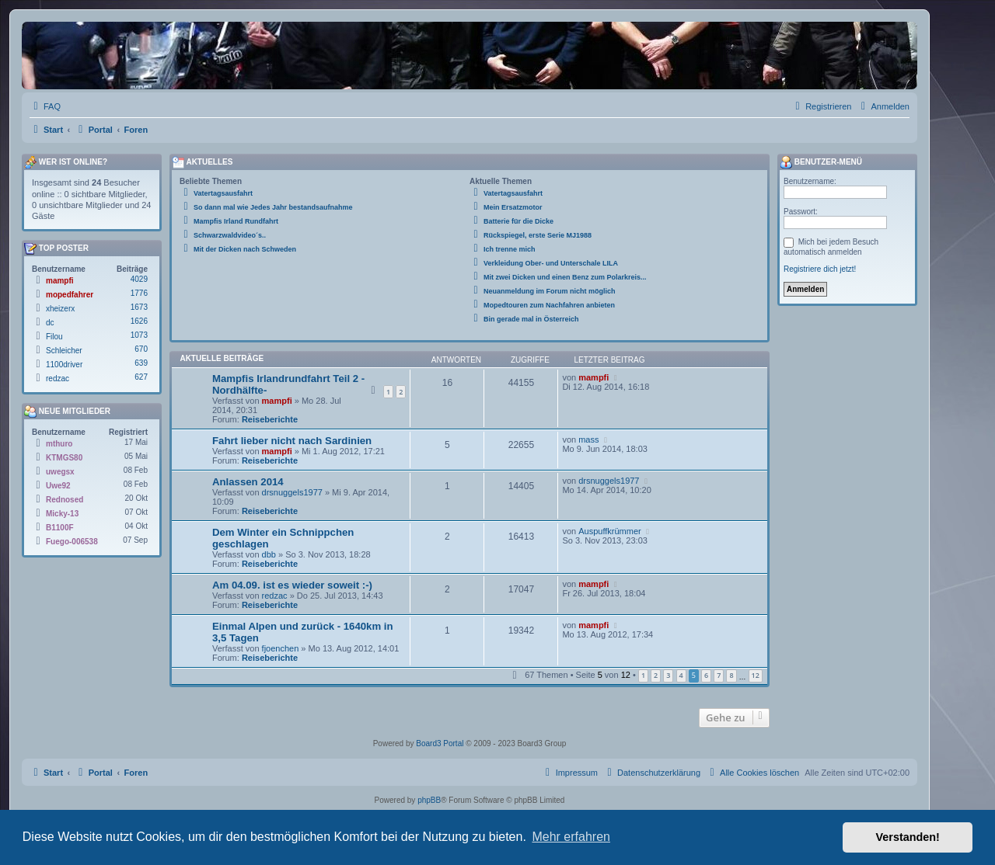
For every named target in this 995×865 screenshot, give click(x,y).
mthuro (59, 443)
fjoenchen (280, 648)
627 (141, 377)
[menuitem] (45, 106)
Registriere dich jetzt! (820, 269)
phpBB (429, 800)
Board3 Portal (439, 743)
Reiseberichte (270, 419)
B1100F (60, 527)
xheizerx (60, 308)
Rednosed (64, 499)
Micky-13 (62, 513)
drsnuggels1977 (292, 492)
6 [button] (706, 675)
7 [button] (719, 675)
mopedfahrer (69, 294)
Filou (54, 336)
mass (588, 439)
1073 (139, 335)
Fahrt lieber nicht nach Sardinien (292, 440)
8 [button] (731, 675)
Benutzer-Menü (821, 162)
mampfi (277, 400)
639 (141, 363)
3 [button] (668, 675)
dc (50, 322)
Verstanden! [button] (908, 837)
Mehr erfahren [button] (571, 836)
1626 (139, 321)
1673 (139, 307)
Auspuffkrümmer (609, 531)
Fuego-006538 (72, 541)
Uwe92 (58, 485)
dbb (269, 554)
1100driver (64, 364)
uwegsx (60, 471)
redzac (275, 595)
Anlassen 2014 (248, 482)
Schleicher (64, 350)
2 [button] (656, 675)
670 (141, 349)
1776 (139, 293)
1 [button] (643, 675)
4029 (139, 279)
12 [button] (755, 675)
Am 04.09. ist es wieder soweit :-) (292, 585)
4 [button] (681, 675)
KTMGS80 (64, 457)
